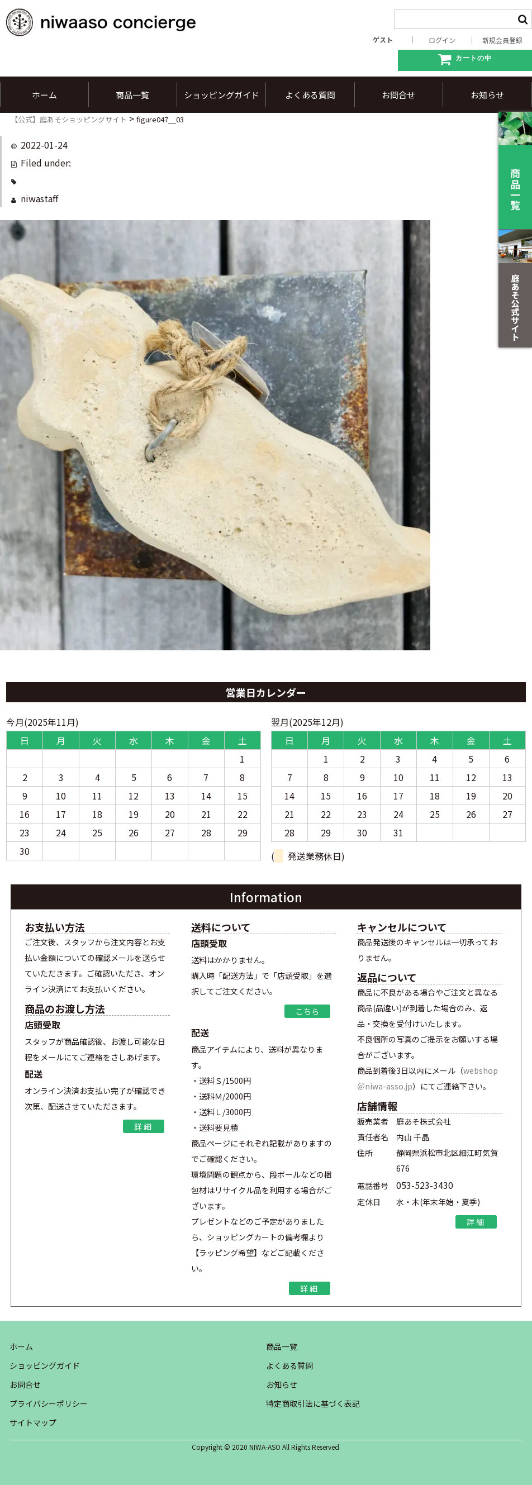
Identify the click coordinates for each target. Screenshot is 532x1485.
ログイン (442, 40)
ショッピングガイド (221, 95)
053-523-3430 (424, 1185)
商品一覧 (132, 95)
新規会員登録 (502, 40)
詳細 (143, 1126)
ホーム (44, 95)
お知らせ (487, 95)
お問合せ (398, 95)
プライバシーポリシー (49, 1403)
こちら (307, 1011)
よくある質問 (310, 95)
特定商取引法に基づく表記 (313, 1403)
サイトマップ (33, 1422)
